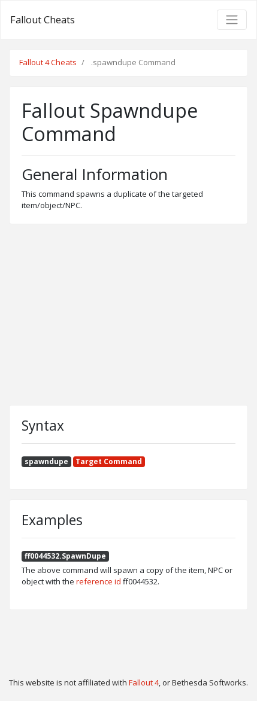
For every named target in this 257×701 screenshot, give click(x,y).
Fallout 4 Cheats (48, 62)
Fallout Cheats (42, 19)
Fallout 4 (144, 682)
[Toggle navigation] (232, 20)
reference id (98, 581)
